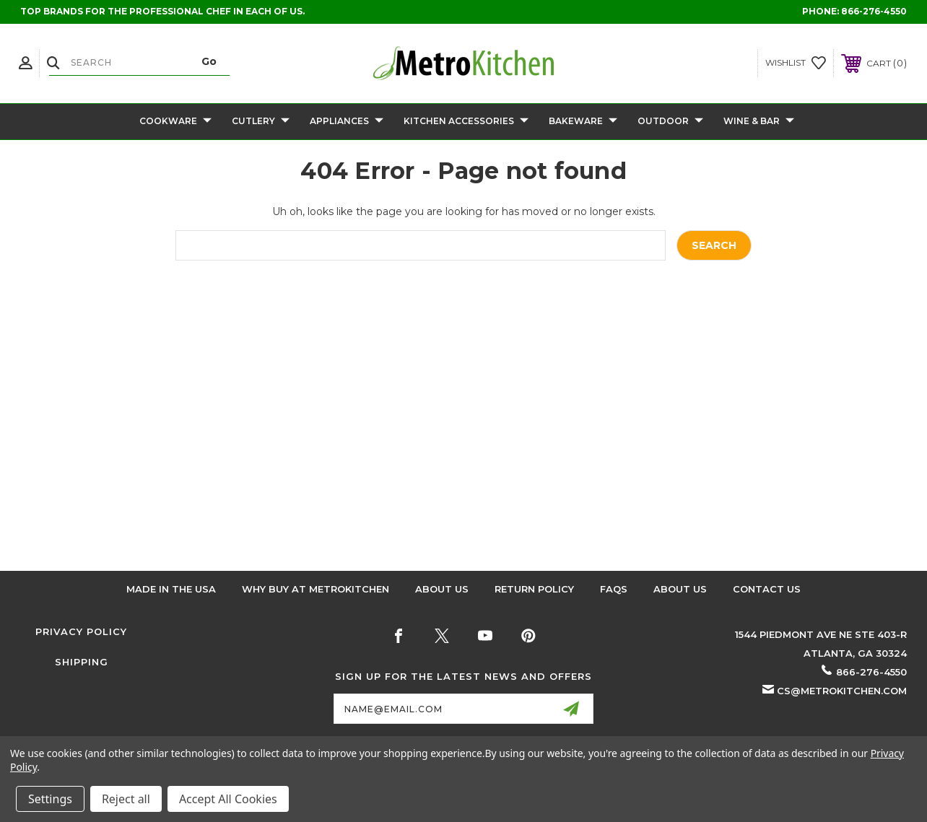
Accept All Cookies (228, 799)
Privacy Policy (81, 631)
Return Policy (534, 589)
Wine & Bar (758, 121)
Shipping (81, 662)
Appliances (346, 121)
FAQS (613, 589)
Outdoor (670, 121)
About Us (442, 589)
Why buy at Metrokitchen (315, 589)
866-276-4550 (874, 11)
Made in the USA (171, 589)
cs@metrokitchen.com (842, 690)
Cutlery (261, 121)
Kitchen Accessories (466, 121)
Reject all (126, 799)
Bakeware (583, 121)
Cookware (175, 121)
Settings (50, 799)
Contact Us (767, 589)
